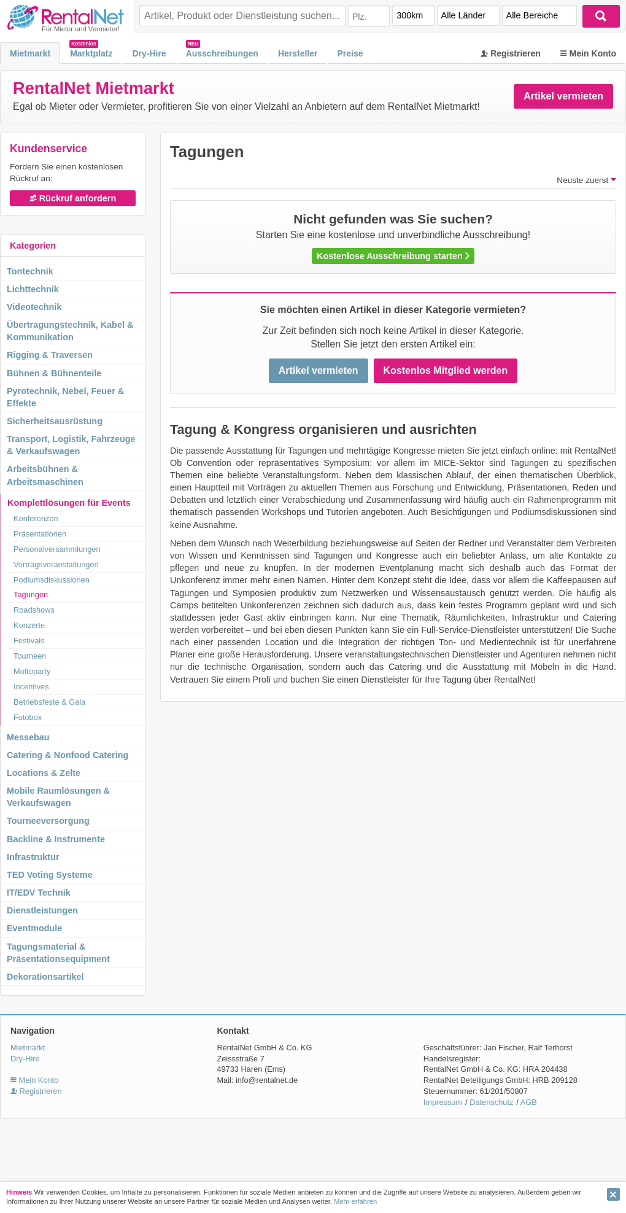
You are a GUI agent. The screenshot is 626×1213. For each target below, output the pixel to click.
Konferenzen (36, 518)
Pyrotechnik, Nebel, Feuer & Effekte (65, 397)
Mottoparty (32, 671)
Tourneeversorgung (48, 821)
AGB (528, 1102)
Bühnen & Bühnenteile (54, 373)
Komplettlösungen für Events (69, 503)
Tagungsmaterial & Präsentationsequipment (58, 953)
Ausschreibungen (222, 53)
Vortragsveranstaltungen (56, 564)
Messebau (28, 737)
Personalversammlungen (57, 549)
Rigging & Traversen (50, 355)
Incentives (31, 686)
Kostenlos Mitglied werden (446, 370)
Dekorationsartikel (45, 977)
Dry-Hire (149, 53)
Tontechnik (30, 271)
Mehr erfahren (355, 1201)
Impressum (442, 1102)
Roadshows (34, 609)
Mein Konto (588, 53)
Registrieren (511, 53)
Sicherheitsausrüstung (54, 421)
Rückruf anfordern (73, 198)
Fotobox (28, 717)
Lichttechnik (33, 289)
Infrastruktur (33, 857)
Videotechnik (34, 307)
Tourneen (30, 656)
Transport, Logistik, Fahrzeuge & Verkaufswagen (71, 445)
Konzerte (29, 625)
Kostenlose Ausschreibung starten (393, 256)
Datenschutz (491, 1102)
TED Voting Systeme (50, 875)
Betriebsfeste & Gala (49, 702)
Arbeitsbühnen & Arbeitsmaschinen (45, 475)
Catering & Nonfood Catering (67, 755)
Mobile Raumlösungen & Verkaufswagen (58, 797)
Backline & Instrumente (56, 839)
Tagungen (31, 594)
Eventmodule (34, 928)
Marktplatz (91, 53)
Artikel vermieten (563, 96)
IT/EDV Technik (39, 892)
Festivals (29, 640)
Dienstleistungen (42, 910)
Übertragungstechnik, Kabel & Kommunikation (70, 331)
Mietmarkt (30, 53)
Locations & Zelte (43, 773)
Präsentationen (40, 533)
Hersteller (298, 53)
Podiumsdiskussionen (52, 579)
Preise (350, 53)
